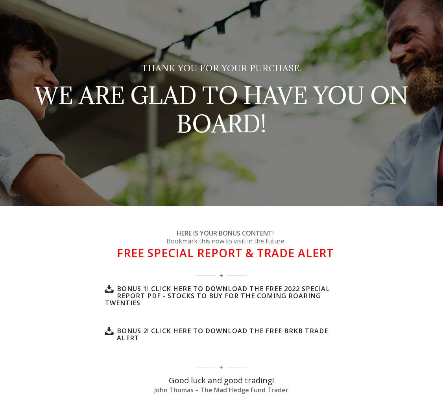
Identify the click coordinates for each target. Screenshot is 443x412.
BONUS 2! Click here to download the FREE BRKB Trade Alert (222, 334)
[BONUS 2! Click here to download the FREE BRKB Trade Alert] (109, 331)
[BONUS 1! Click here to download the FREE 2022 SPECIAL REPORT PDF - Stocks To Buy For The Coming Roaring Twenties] (109, 289)
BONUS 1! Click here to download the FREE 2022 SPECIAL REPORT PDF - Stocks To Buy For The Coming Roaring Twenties (217, 295)
